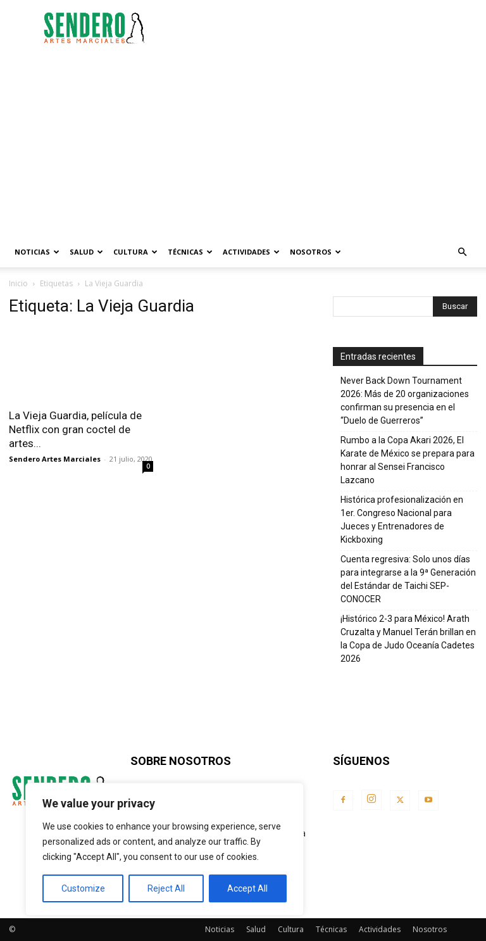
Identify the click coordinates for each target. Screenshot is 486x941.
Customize (83, 888)
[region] (164, 849)
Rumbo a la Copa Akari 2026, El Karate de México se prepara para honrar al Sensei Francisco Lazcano (407, 460)
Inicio (18, 283)
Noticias (37, 251)
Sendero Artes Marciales (55, 459)
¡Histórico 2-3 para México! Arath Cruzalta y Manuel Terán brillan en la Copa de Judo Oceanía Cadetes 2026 (408, 639)
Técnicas (190, 251)
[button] (462, 252)
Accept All (247, 888)
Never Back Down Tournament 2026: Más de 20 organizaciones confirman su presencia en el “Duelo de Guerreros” (404, 401)
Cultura (135, 251)
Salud (86, 251)
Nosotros (315, 251)
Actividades (251, 251)
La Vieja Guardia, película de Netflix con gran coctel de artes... (75, 429)
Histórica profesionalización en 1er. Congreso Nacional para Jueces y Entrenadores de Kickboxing (401, 520)
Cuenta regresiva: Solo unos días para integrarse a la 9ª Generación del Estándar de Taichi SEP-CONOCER (408, 579)
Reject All (166, 888)
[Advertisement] (328, 28)
